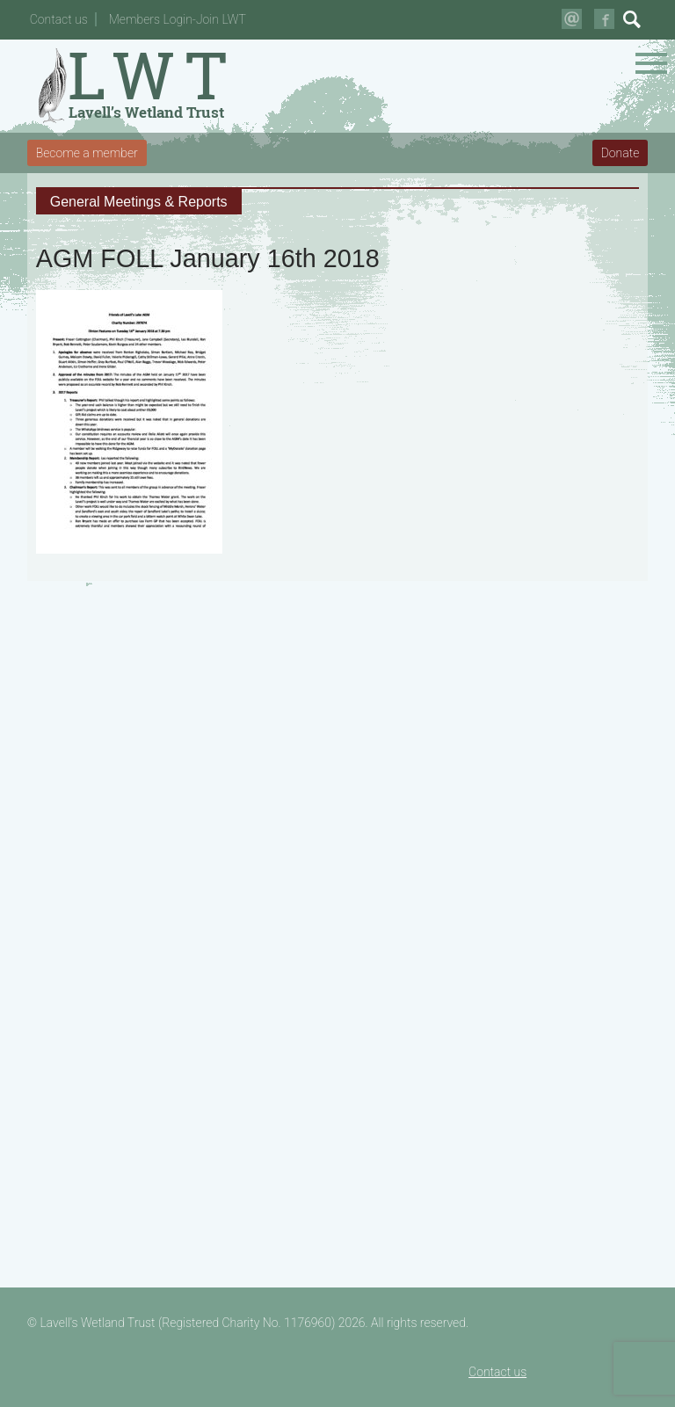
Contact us (59, 19)
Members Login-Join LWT (177, 19)
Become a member (87, 153)
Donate (620, 153)
